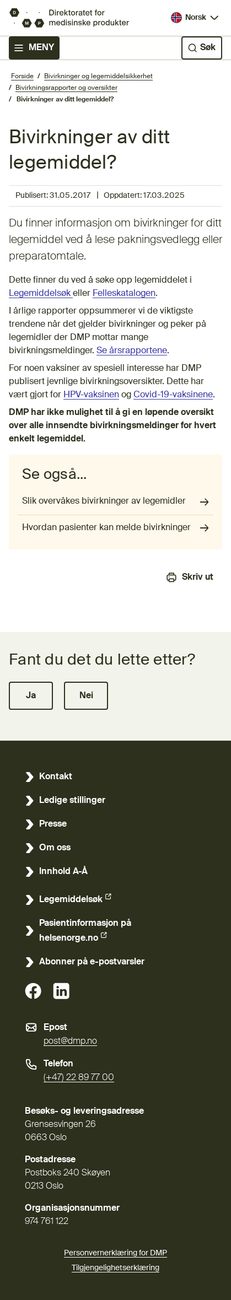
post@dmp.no (70, 1041)
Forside (22, 76)
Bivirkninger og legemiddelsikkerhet (98, 76)
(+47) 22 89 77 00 (79, 1078)
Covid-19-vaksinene (173, 395)
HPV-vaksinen (91, 395)
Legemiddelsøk (41, 293)
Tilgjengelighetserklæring (115, 1266)
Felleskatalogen (124, 293)
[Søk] (201, 48)
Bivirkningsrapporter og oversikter (66, 88)
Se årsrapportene (131, 351)
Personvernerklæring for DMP (115, 1253)
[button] (31, 696)
